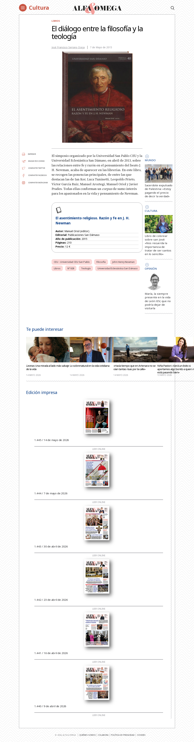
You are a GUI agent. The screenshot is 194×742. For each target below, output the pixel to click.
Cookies (141, 735)
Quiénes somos (87, 735)
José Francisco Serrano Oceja (68, 47)
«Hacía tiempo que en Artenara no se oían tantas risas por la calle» (134, 367)
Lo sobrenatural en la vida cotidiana (89, 365)
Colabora (103, 735)
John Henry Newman (123, 261)
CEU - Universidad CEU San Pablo (72, 261)
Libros (56, 20)
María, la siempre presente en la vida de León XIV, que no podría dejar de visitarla (158, 301)
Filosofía (101, 261)
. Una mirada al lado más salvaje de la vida (47, 367)
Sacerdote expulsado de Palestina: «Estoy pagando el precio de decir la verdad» (159, 190)
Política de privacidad (123, 735)
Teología (86, 268)
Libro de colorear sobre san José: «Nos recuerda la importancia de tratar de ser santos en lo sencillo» (158, 245)
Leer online (98, 449)
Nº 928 (70, 268)
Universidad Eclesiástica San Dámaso (118, 268)
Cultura (39, 7)
